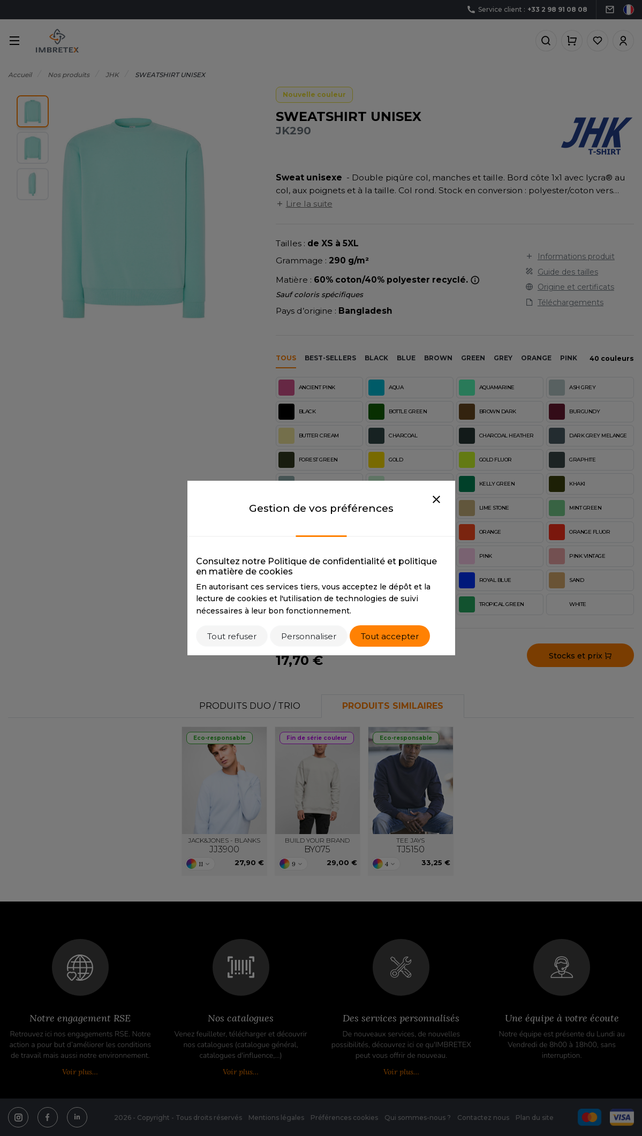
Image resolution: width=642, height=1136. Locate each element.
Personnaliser (308, 636)
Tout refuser (231, 636)
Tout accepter (390, 636)
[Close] (436, 500)
